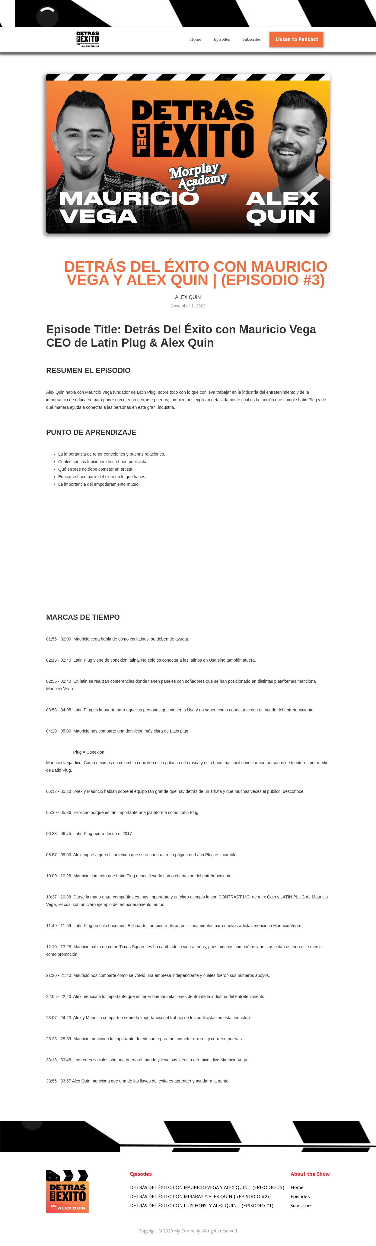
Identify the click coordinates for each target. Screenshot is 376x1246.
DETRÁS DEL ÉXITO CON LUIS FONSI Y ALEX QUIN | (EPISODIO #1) (201, 1205)
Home (195, 39)
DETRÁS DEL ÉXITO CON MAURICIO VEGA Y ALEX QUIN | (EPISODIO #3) (207, 1187)
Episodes (222, 39)
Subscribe (251, 39)
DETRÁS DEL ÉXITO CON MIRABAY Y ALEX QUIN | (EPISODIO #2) (199, 1196)
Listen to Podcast (297, 39)
